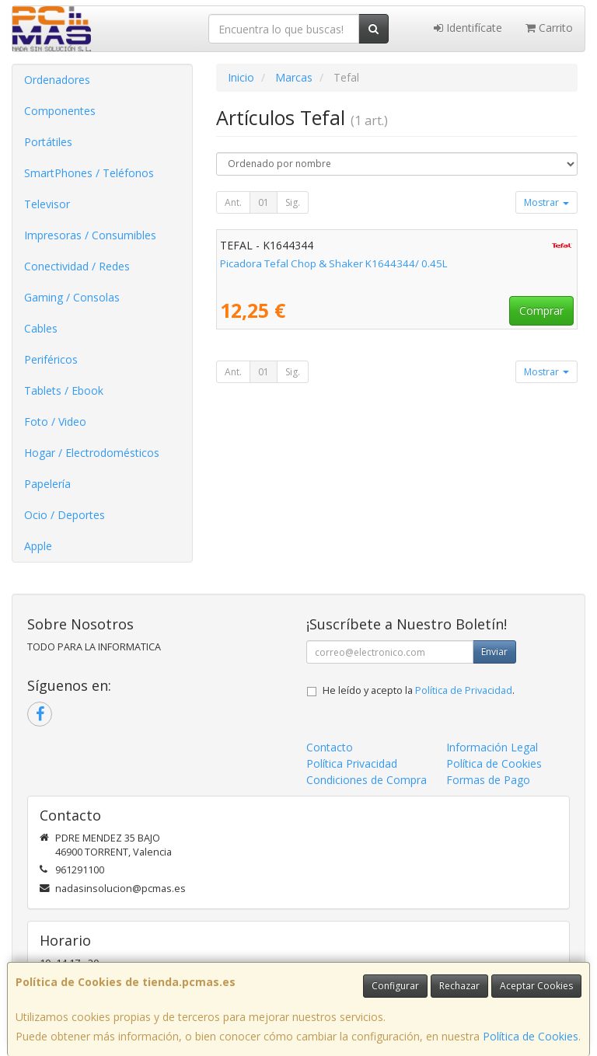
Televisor (47, 204)
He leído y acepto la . (419, 690)
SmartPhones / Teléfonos (89, 173)
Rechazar (459, 985)
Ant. (233, 202)
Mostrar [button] (546, 202)
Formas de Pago (488, 779)
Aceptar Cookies (536, 985)
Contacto (329, 747)
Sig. (292, 202)
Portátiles (48, 141)
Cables (41, 328)
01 (263, 202)
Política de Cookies (530, 1036)
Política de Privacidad (463, 690)
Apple (38, 545)
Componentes (60, 110)
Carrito (549, 27)
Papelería (47, 483)
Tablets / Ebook (63, 390)
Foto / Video (55, 421)
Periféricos (51, 359)
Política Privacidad (351, 763)
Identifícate (468, 27)
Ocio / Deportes (64, 514)
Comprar (541, 310)
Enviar (494, 651)
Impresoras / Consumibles (90, 235)
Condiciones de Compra (366, 779)
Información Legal (492, 747)
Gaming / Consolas (72, 297)
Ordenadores (57, 79)
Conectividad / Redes (77, 266)
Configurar (395, 985)
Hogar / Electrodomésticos (91, 452)
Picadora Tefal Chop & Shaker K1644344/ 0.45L (334, 263)
